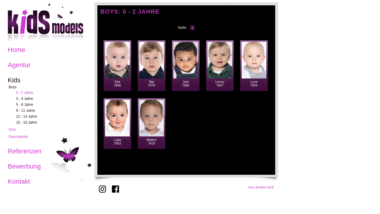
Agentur (19, 65)
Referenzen (25, 151)
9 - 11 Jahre (25, 110)
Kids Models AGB (261, 187)
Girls (12, 130)
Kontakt (19, 181)
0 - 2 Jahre (24, 93)
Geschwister (18, 137)
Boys (13, 87)
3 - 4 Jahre (24, 99)
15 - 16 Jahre (26, 122)
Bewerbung (24, 166)
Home (16, 50)
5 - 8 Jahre (24, 105)
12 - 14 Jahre (26, 116)
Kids (14, 80)
